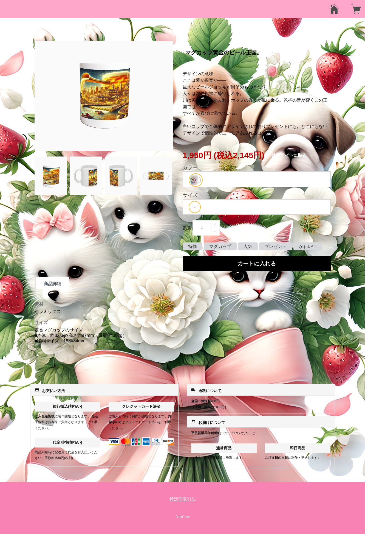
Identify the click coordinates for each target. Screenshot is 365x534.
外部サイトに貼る (289, 155)
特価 (192, 246)
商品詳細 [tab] (52, 283)
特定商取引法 (182, 499)
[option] (196, 180)
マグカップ (220, 246)
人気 (248, 246)
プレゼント (276, 246)
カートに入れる (256, 264)
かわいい (307, 246)
